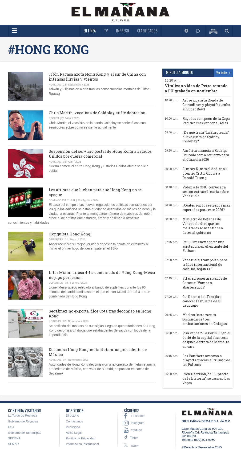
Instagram (134, 423)
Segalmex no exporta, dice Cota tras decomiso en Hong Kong (100, 313)
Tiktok (134, 437)
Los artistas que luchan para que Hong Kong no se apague (95, 192)
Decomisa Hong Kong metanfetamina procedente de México (98, 352)
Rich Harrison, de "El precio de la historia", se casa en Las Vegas (206, 378)
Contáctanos (74, 421)
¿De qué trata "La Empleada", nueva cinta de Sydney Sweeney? (205, 137)
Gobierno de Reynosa (23, 421)
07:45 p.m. (171, 242)
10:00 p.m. (171, 118)
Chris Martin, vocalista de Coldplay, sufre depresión (97, 112)
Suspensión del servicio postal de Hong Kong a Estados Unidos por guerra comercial (100, 154)
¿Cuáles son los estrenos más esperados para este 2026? (206, 207)
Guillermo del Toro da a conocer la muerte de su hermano (201, 301)
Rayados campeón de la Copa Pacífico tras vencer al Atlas (206, 120)
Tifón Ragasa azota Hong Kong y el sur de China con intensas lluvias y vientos (97, 77)
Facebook (134, 416)
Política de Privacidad (80, 438)
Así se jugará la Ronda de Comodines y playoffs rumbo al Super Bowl (206, 104)
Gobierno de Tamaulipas (24, 432)
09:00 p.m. (171, 169)
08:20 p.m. (171, 205)
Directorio (72, 415)
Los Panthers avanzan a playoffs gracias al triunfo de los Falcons (206, 360)
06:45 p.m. (171, 314)
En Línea (90, 31)
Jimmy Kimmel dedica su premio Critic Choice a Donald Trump (204, 173)
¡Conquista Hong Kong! (70, 233)
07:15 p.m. (171, 278)
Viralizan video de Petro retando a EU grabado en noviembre (196, 88)
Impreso (122, 31)
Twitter (131, 445)
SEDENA (14, 438)
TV (106, 31)
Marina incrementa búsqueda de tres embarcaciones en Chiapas (204, 319)
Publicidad (73, 427)
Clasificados (147, 31)
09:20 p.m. (171, 150)
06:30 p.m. (171, 333)
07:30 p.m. (171, 260)
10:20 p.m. (172, 80)
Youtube (133, 430)
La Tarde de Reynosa (22, 415)
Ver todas (223, 72)
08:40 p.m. (171, 187)
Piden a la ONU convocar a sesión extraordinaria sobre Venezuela (205, 191)
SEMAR (13, 444)
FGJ (11, 427)
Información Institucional (82, 444)
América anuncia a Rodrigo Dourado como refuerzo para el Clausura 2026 (205, 155)
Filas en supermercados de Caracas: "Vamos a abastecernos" (204, 282)
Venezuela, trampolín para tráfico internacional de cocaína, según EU (204, 264)
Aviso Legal (74, 432)
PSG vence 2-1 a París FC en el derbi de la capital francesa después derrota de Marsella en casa (206, 340)
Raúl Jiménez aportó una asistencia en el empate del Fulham (205, 246)
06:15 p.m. (171, 356)
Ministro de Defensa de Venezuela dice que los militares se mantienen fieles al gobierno (202, 226)
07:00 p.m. (171, 296)
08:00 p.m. (171, 219)
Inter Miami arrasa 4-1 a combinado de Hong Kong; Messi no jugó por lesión (102, 275)
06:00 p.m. (171, 374)
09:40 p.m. (171, 132)
